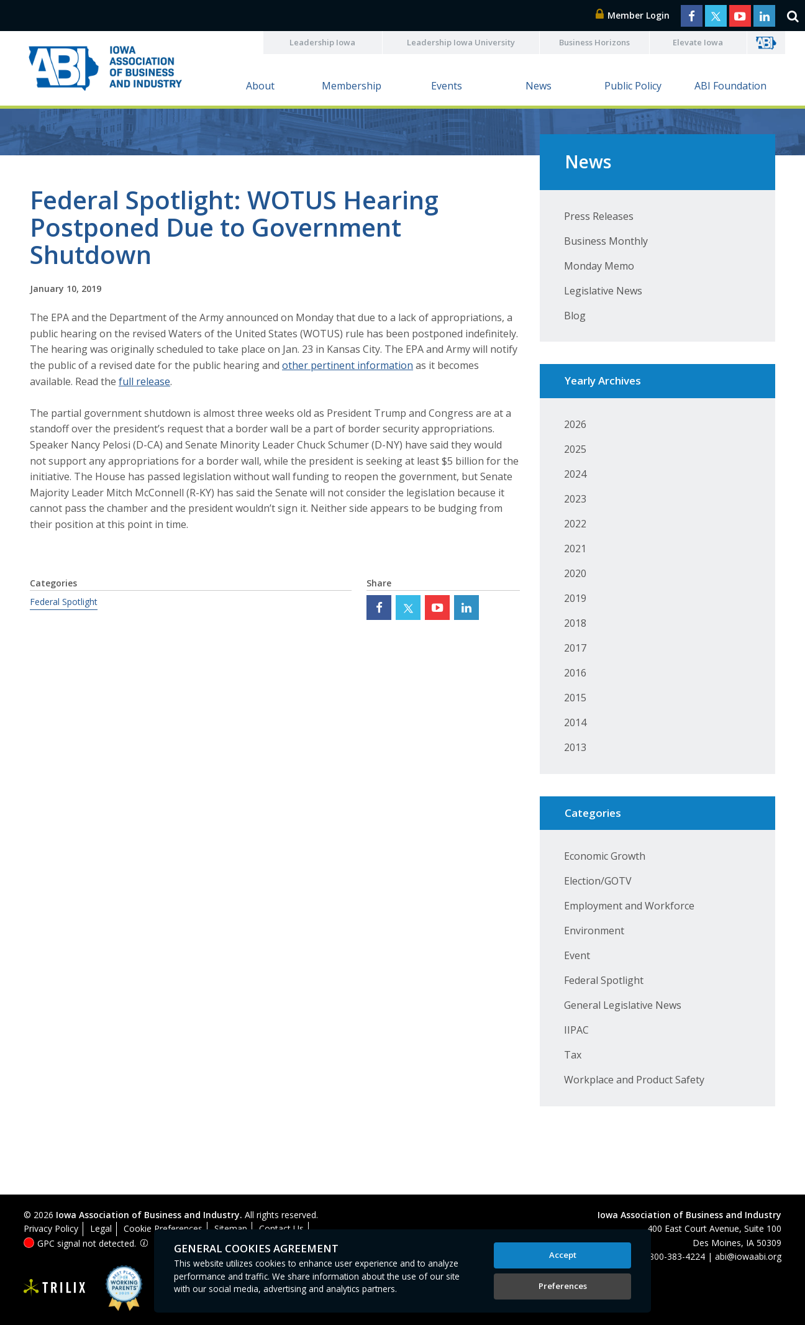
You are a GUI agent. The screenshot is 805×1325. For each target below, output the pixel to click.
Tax (572, 1055)
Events (446, 86)
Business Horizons (594, 42)
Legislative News (603, 291)
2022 (575, 523)
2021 (575, 548)
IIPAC (576, 1030)
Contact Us (281, 1228)
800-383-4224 (677, 1256)
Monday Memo (599, 266)
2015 (575, 697)
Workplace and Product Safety (634, 1079)
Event (577, 955)
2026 (575, 424)
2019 (575, 598)
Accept (562, 1254)
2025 (575, 449)
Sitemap (230, 1228)
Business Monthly (606, 241)
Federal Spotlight (64, 602)
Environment (594, 930)
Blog (575, 315)
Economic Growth (604, 856)
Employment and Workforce (629, 906)
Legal (101, 1228)
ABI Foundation (730, 86)
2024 (575, 474)
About (260, 86)
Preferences (563, 1285)
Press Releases (599, 216)
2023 (575, 499)
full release (144, 381)
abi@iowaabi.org (748, 1256)
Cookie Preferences (163, 1228)
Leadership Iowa (322, 42)
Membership (351, 86)
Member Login (633, 15)
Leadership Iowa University (461, 42)
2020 (575, 573)
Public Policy (633, 86)
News (538, 86)
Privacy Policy (51, 1228)
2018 (575, 623)
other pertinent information (347, 365)
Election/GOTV (598, 881)
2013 (575, 747)
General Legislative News (622, 1005)
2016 (575, 673)
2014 (575, 722)
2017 (575, 648)
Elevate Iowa (698, 42)
